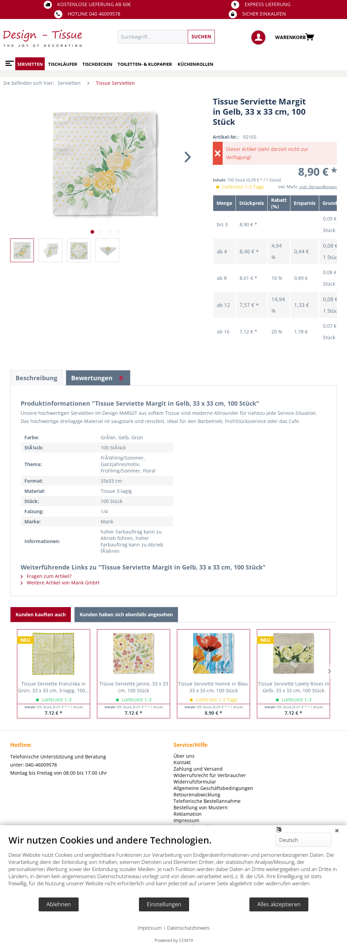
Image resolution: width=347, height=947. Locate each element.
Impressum (150, 928)
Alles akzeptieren (279, 904)
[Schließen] (337, 830)
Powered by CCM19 (174, 940)
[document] (173, 865)
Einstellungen (164, 904)
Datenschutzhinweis (188, 928)
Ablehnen (58, 904)
